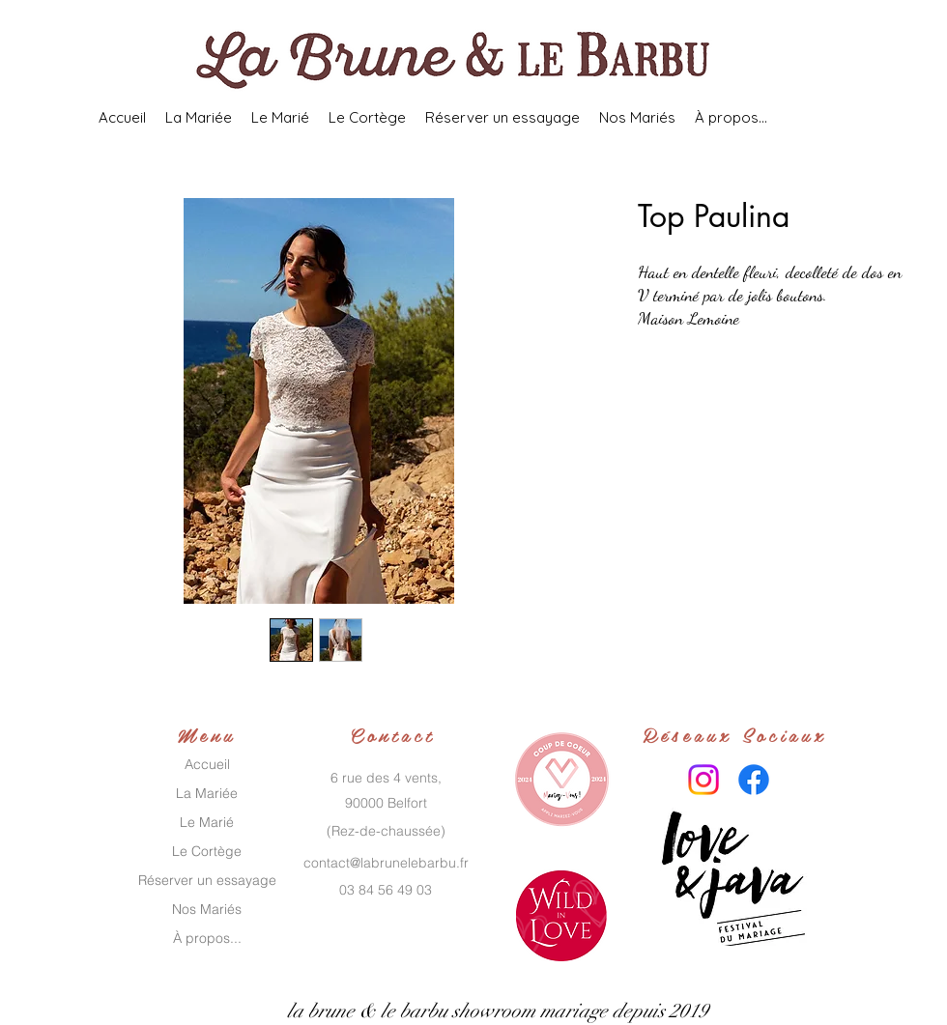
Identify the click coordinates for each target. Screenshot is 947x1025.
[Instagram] (703, 779)
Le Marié (207, 822)
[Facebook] (753, 779)
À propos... (207, 938)
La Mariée (207, 793)
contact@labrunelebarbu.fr (386, 862)
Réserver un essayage (207, 880)
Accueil (207, 764)
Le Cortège (207, 851)
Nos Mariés (207, 909)
